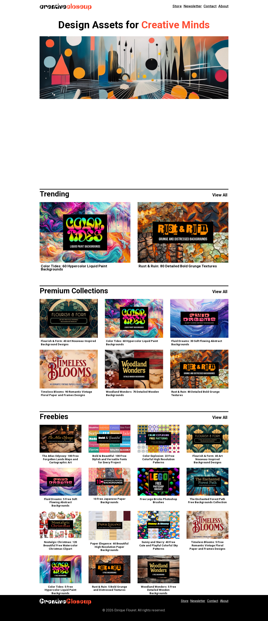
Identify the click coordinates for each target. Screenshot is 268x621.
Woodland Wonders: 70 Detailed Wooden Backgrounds (132, 394)
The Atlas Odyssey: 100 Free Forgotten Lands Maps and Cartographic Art (60, 459)
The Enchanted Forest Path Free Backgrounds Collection (207, 501)
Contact (210, 6)
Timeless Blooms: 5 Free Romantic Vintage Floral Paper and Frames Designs (207, 546)
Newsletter (193, 6)
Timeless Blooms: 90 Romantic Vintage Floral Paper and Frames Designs (66, 394)
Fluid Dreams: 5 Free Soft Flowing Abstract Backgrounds (60, 503)
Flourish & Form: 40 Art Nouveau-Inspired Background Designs (68, 343)
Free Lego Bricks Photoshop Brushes (158, 501)
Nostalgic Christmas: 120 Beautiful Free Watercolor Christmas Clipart (60, 546)
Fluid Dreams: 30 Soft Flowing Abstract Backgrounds (196, 343)
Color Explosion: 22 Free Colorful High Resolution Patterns (158, 459)
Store (177, 6)
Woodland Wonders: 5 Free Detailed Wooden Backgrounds (158, 590)
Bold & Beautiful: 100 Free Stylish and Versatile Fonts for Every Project (109, 459)
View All (219, 195)
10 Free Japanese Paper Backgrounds (109, 501)
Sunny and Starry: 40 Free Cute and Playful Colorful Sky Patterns (158, 546)
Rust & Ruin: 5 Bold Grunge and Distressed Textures (109, 588)
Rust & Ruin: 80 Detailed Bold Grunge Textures (178, 266)
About (223, 6)
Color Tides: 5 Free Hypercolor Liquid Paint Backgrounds (60, 590)
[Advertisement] (134, 143)
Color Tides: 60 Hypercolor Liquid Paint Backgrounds (74, 268)
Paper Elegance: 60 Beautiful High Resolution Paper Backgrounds (109, 547)
